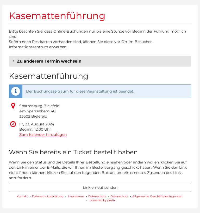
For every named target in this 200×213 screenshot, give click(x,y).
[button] (100, 61)
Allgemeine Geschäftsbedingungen (157, 196)
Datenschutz (97, 196)
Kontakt (22, 196)
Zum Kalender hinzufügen (43, 134)
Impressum (76, 196)
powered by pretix (102, 200)
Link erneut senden (100, 187)
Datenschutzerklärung (48, 196)
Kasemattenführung (57, 15)
